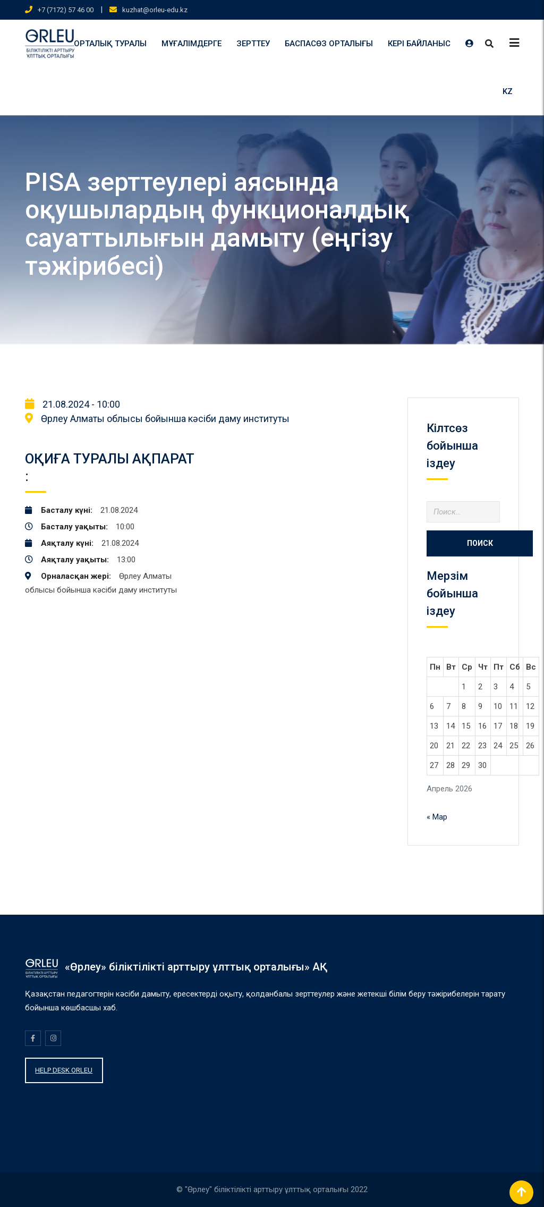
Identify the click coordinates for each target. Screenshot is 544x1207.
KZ (508, 91)
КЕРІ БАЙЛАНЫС (419, 43)
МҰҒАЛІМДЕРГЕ (192, 43)
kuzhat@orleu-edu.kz (155, 10)
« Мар (437, 817)
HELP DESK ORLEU (63, 1070)
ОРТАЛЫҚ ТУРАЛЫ (110, 43)
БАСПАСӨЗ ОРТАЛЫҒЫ (329, 43)
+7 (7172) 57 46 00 (66, 10)
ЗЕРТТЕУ (253, 43)
